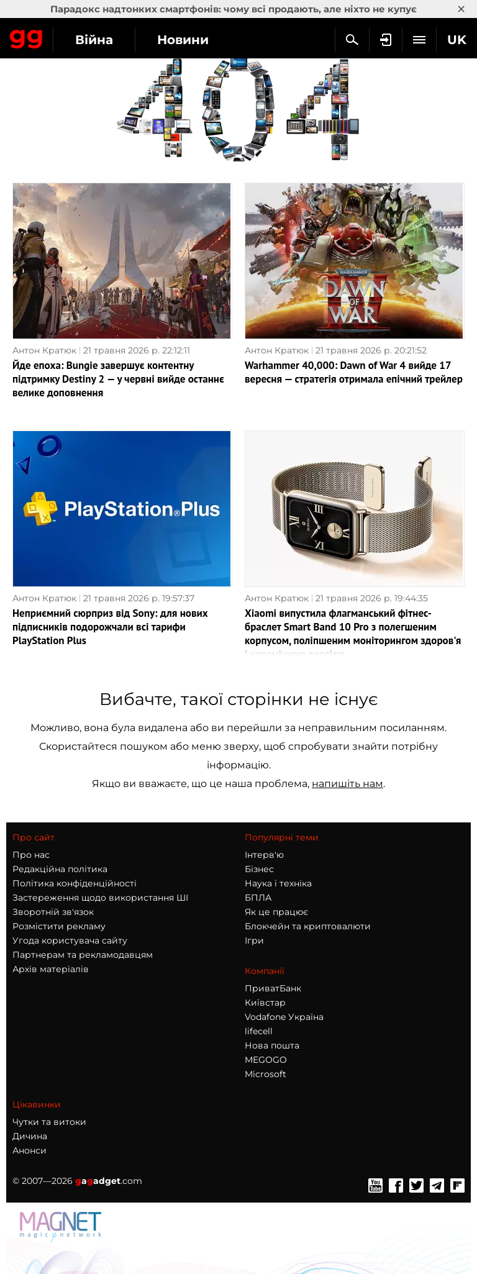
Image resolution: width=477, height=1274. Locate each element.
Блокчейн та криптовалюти (308, 926)
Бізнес (259, 869)
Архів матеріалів (50, 969)
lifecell (259, 1031)
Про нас (31, 854)
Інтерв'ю (264, 854)
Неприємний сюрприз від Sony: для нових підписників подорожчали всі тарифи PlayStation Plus (110, 626)
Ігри (254, 940)
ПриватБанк (273, 988)
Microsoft (265, 1074)
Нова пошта (272, 1045)
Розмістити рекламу (59, 926)
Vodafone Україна (284, 1016)
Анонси (29, 1150)
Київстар (265, 1002)
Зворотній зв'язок (53, 911)
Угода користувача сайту (69, 940)
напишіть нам (347, 783)
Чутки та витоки (49, 1121)
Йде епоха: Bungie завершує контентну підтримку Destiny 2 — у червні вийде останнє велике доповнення (118, 378)
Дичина (29, 1136)
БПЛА (258, 897)
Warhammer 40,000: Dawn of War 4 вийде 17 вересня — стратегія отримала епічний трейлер (354, 372)
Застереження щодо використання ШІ (100, 897)
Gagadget (26, 36)
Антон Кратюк (44, 350)
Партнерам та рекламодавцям (82, 954)
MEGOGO (266, 1059)
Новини (183, 39)
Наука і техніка (278, 883)
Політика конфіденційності (74, 883)
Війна (94, 39)
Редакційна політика (59, 869)
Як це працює (276, 911)
